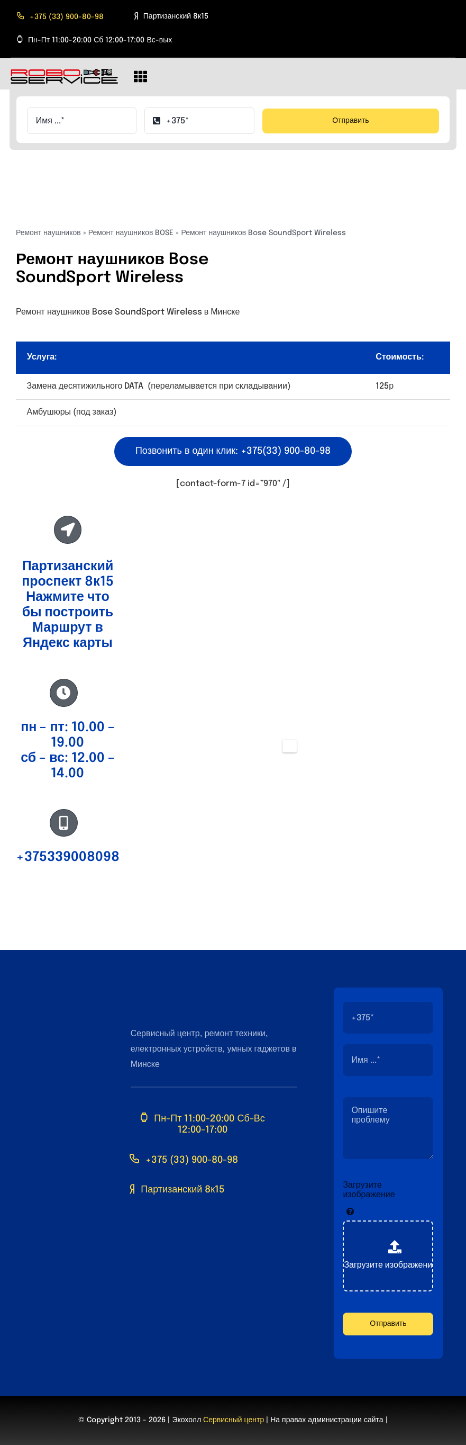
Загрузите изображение (369, 1190)
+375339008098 (68, 857)
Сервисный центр (233, 1420)
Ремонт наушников (48, 233)
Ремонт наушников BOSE (131, 233)
